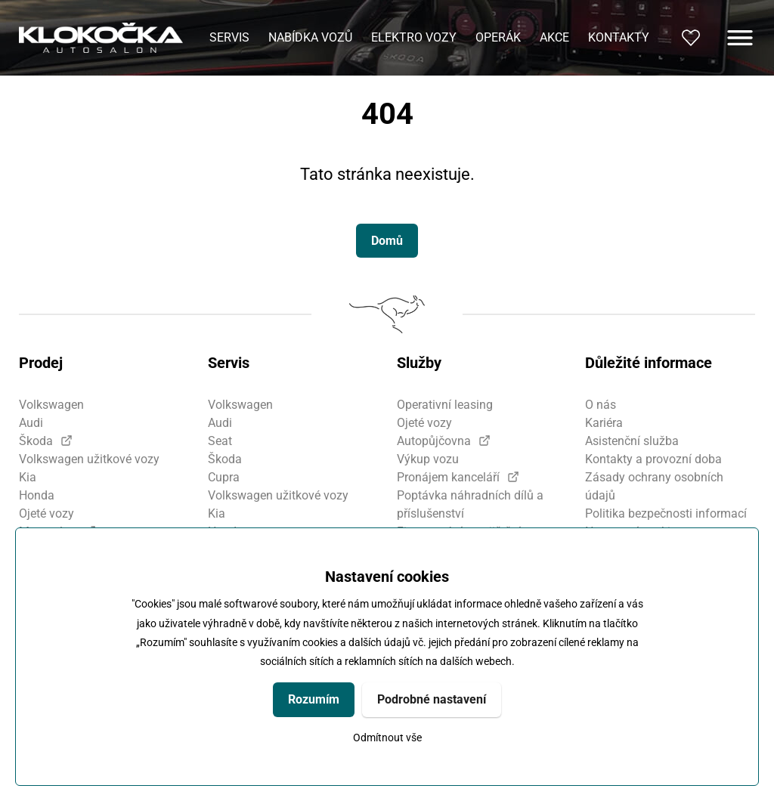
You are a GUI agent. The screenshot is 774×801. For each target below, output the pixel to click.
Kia (27, 477)
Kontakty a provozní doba (653, 459)
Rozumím (313, 699)
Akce (554, 37)
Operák (498, 37)
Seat (220, 441)
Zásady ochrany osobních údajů (654, 486)
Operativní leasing (445, 404)
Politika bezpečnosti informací (666, 513)
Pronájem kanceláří (448, 477)
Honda (36, 495)
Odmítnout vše (387, 738)
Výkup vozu (428, 459)
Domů (387, 240)
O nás (600, 404)
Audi (31, 423)
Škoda (36, 441)
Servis (229, 37)
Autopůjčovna (434, 441)
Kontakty (618, 37)
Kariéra (604, 423)
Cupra (224, 477)
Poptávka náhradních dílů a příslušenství (470, 504)
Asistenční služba (632, 441)
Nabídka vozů (310, 37)
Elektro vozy (414, 37)
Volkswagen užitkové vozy (89, 459)
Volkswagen (51, 404)
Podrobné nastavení (431, 699)
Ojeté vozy (46, 513)
